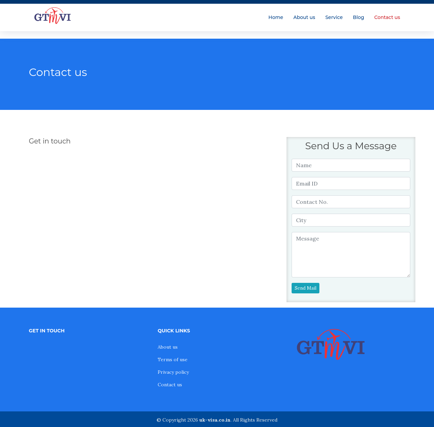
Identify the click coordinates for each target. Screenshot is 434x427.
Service (333, 17)
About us (304, 17)
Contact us (387, 17)
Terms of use (173, 359)
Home (276, 17)
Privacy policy (173, 372)
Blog (358, 17)
